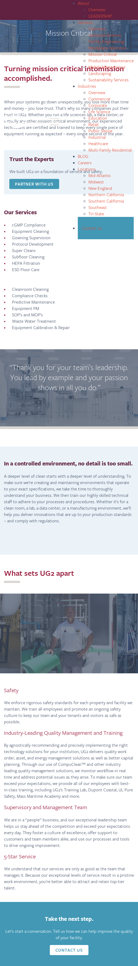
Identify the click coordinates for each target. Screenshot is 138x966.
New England (100, 188)
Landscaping (99, 73)
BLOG (83, 156)
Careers (85, 162)
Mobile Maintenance (106, 67)
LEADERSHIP (100, 16)
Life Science (99, 111)
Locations (87, 169)
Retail (93, 124)
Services (85, 22)
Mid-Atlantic (99, 175)
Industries (87, 86)
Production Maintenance (111, 60)
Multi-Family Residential (110, 150)
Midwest (96, 181)
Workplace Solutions (107, 48)
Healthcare (98, 143)
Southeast (97, 207)
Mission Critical (102, 54)
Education (97, 118)
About (83, 3)
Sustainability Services (108, 79)
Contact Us (92, 228)
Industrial (97, 137)
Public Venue (100, 130)
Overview (96, 9)
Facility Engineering (106, 41)
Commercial (99, 99)
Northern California (106, 194)
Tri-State (96, 213)
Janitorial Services (104, 35)
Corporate (97, 105)
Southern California (106, 201)
